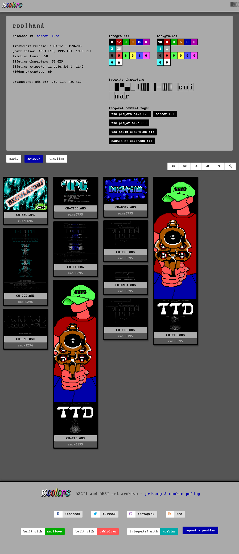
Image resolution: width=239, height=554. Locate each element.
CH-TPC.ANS (125, 252)
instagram (146, 514)
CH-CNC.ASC (25, 339)
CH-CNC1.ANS (126, 285)
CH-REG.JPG (25, 215)
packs (14, 158)
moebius (169, 531)
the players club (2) (130, 114)
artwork (33, 158)
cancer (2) (165, 114)
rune (55, 36)
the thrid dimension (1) (133, 132)
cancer (42, 36)
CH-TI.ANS (75, 267)
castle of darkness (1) (132, 141)
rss (179, 514)
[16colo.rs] (12, 6)
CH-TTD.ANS (175, 335)
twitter (109, 514)
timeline (56, 158)
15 (139, 42)
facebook (72, 514)
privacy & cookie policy (172, 494)
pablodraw (108, 531)
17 (119, 42)
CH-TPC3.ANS (75, 208)
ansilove (54, 531)
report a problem (200, 530)
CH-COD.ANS (25, 295)
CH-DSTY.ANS (126, 207)
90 (160, 42)
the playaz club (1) (129, 123)
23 (119, 49)
